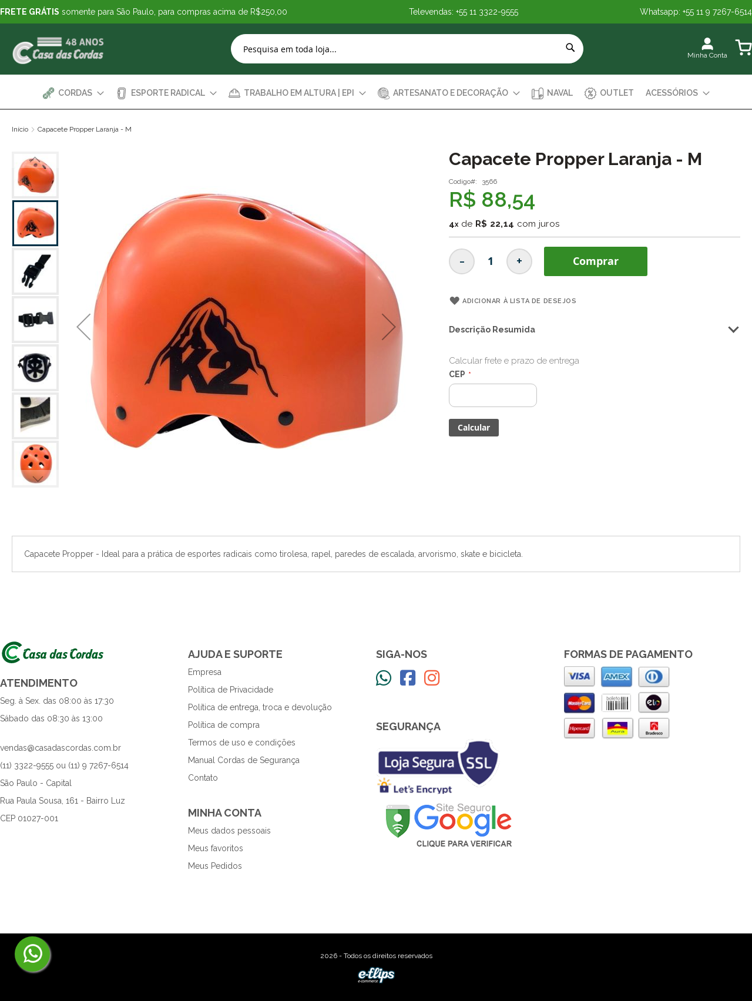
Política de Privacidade (230, 689)
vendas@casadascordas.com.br (60, 748)
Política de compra (224, 725)
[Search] (570, 47)
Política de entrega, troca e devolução (260, 707)
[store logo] (59, 49)
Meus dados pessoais (229, 830)
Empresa (204, 672)
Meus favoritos (215, 848)
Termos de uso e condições (242, 742)
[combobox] (407, 48)
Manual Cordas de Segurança (244, 760)
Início (20, 129)
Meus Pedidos (215, 866)
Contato (203, 777)
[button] (83, 326)
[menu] (376, 93)
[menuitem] (73, 93)
